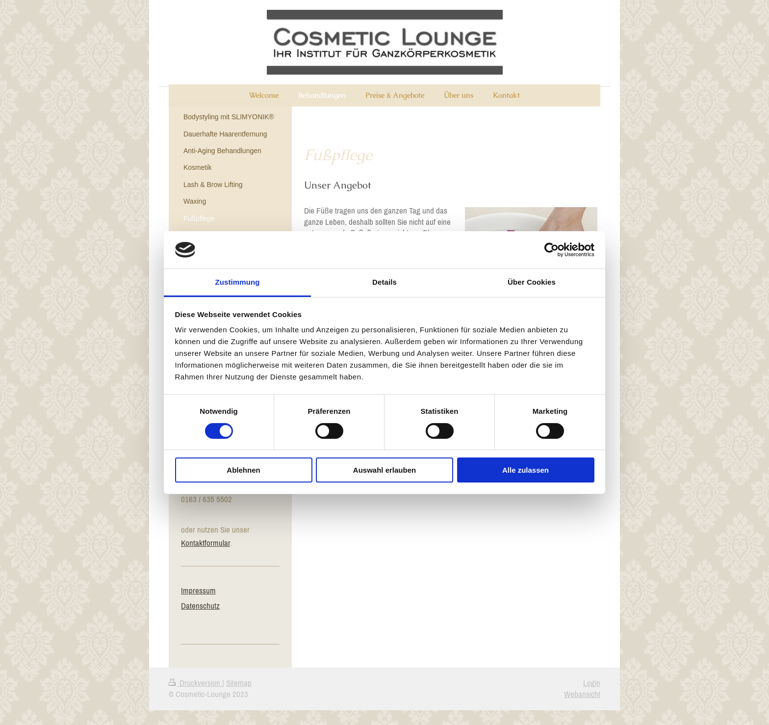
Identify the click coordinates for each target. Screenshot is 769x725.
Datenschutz (200, 606)
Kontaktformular (205, 543)
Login (591, 683)
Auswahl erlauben (384, 470)
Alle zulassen (525, 470)
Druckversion (195, 683)
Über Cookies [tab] (532, 282)
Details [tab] (384, 282)
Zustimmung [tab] (237, 282)
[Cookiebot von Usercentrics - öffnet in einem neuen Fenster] (551, 249)
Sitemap (239, 683)
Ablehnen (243, 470)
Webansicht (582, 694)
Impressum (198, 590)
